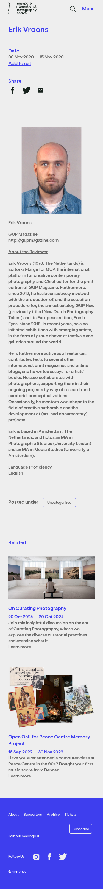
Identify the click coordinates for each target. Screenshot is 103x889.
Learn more (19, 646)
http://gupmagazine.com (33, 240)
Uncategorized (59, 502)
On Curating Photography (37, 608)
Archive (53, 814)
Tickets (70, 814)
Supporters (33, 814)
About (13, 814)
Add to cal (19, 63)
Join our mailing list (23, 836)
